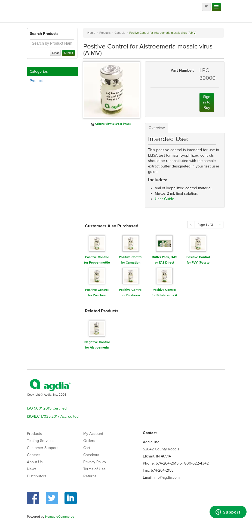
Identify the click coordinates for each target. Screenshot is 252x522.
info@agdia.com (166, 477)
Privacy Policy (94, 462)
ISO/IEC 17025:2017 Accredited (53, 416)
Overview (157, 128)
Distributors (37, 476)
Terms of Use (94, 469)
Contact (33, 455)
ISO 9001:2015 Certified (47, 408)
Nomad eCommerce (59, 516)
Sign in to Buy (206, 102)
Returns (90, 476)
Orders (89, 440)
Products (37, 80)
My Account (93, 433)
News (31, 469)
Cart (86, 447)
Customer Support (42, 447)
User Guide (164, 199)
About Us (35, 462)
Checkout (91, 455)
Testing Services (40, 440)
